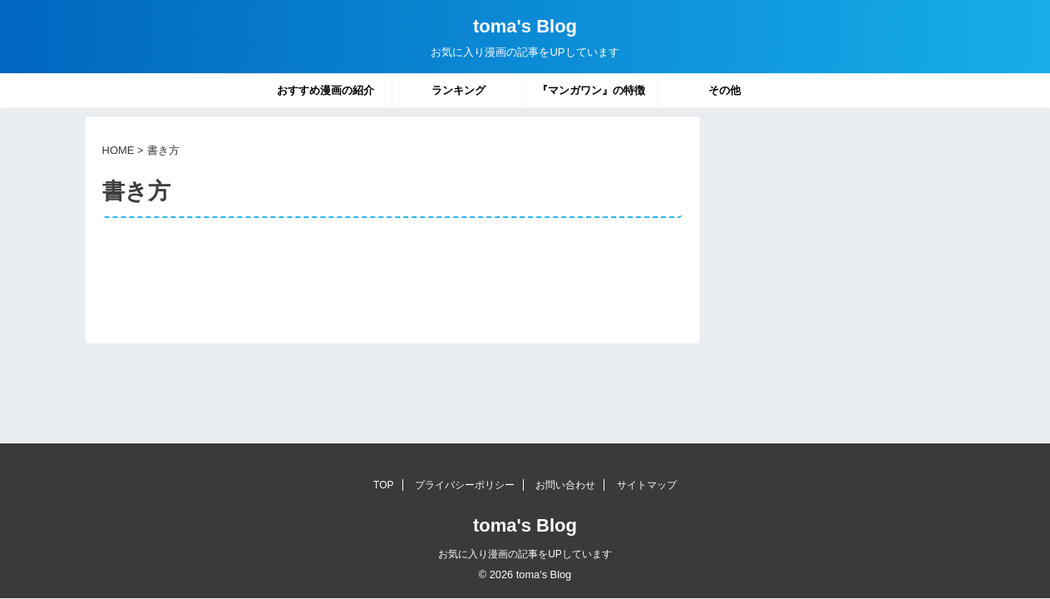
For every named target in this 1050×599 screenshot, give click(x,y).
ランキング (458, 90)
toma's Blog (525, 26)
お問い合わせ (565, 485)
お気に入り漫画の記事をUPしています (525, 554)
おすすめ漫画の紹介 (325, 90)
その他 (724, 90)
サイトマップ (647, 485)
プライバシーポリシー (465, 485)
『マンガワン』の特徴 (591, 90)
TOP (383, 485)
